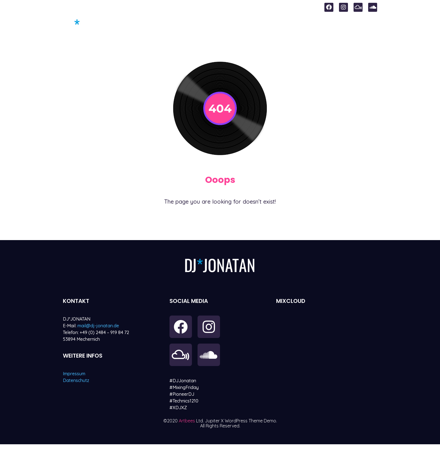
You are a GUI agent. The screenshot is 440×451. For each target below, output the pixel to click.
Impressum (74, 373)
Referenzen (339, 25)
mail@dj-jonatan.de (98, 325)
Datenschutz (76, 380)
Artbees (187, 427)
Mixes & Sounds (289, 25)
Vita (371, 25)
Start (181, 25)
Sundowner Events (228, 25)
